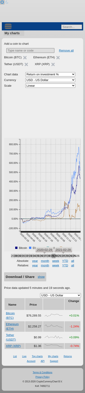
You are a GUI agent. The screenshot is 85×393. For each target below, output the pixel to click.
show (41, 276)
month (45, 261)
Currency (10, 80)
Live (24, 356)
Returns (68, 356)
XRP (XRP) (13, 346)
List (15, 356)
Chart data (11, 74)
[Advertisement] (42, 113)
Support (54, 361)
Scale (8, 85)
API (43, 361)
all (72, 261)
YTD (65, 261)
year (35, 261)
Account (31, 361)
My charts (12, 33)
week (55, 261)
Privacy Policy (42, 377)
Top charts (37, 356)
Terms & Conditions (42, 372)
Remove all (66, 50)
